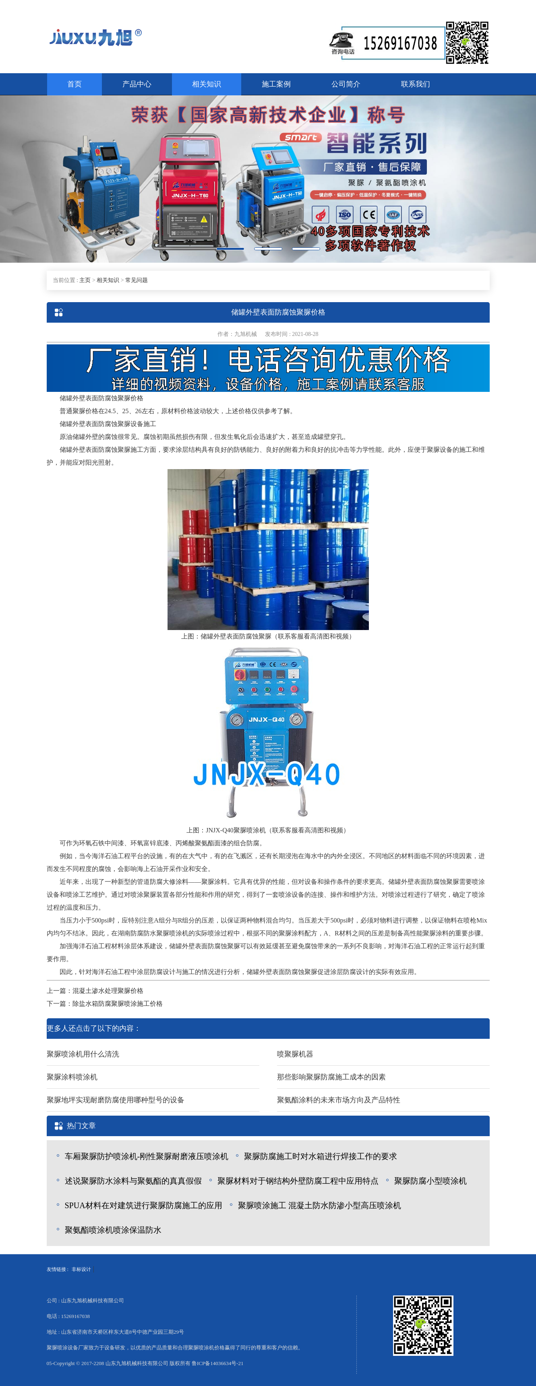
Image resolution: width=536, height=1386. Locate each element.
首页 (74, 84)
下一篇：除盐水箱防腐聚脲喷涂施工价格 (105, 1003)
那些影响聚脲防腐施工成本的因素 (331, 1077)
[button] (40, 179)
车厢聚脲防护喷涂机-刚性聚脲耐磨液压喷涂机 (147, 1156)
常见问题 (136, 280)
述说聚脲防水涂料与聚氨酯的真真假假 (133, 1180)
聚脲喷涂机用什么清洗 (83, 1054)
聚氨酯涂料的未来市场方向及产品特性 (338, 1100)
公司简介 (345, 84)
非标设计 (81, 1269)
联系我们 (415, 84)
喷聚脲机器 (295, 1054)
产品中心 (136, 84)
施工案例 (276, 84)
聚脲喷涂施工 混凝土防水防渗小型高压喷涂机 (319, 1205)
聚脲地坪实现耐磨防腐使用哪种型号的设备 (115, 1100)
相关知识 (206, 84)
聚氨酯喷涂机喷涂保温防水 (113, 1229)
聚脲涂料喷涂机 (72, 1077)
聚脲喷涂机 (250, 830)
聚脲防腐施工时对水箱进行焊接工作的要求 (320, 1156)
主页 (85, 280)
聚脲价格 (130, 398)
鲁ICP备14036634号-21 (218, 1363)
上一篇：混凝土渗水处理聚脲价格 (95, 990)
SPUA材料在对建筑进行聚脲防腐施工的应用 (143, 1205)
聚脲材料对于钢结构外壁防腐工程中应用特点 (298, 1180)
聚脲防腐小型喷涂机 (430, 1180)
